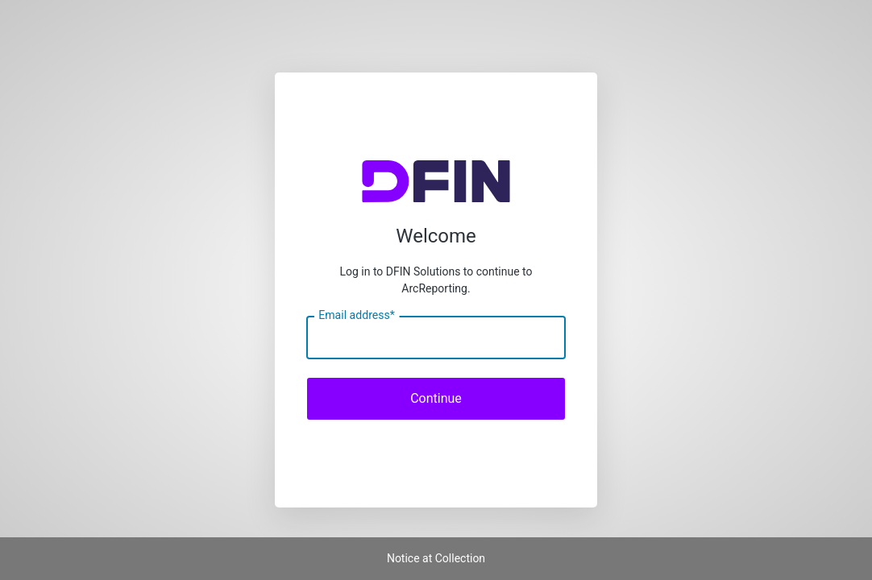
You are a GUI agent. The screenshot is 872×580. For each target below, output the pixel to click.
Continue (436, 398)
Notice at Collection (436, 558)
